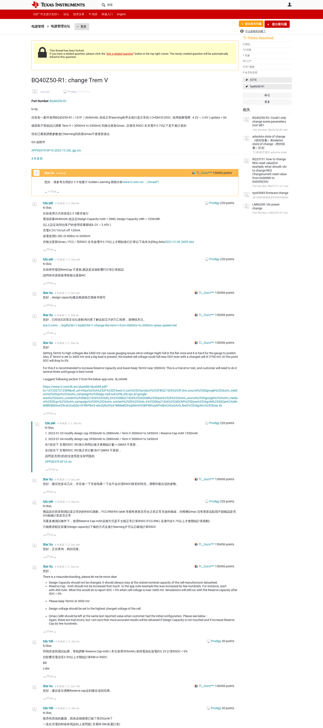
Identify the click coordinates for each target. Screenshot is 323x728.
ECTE (253, 79)
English (121, 14)
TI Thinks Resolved (258, 38)
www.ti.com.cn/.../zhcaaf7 (141, 182)
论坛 (66, 14)
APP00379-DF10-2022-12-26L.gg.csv (56, 150)
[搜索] (169, 4)
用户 (290, 4)
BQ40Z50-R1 (58, 101)
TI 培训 (93, 14)
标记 (267, 95)
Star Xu (49, 173)
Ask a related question (120, 53)
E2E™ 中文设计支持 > (46, 14)
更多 (83, 26)
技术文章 (78, 14)
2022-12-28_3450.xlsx (179, 242)
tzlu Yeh (48, 641)
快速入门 (107, 14)
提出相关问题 (252, 24)
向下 (58, 193)
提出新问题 (279, 24)
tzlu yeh (44, 91)
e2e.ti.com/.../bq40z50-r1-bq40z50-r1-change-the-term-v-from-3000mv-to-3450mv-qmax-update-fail (110, 325)
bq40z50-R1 (257, 86)
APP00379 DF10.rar (58, 461)
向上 (46, 193)
